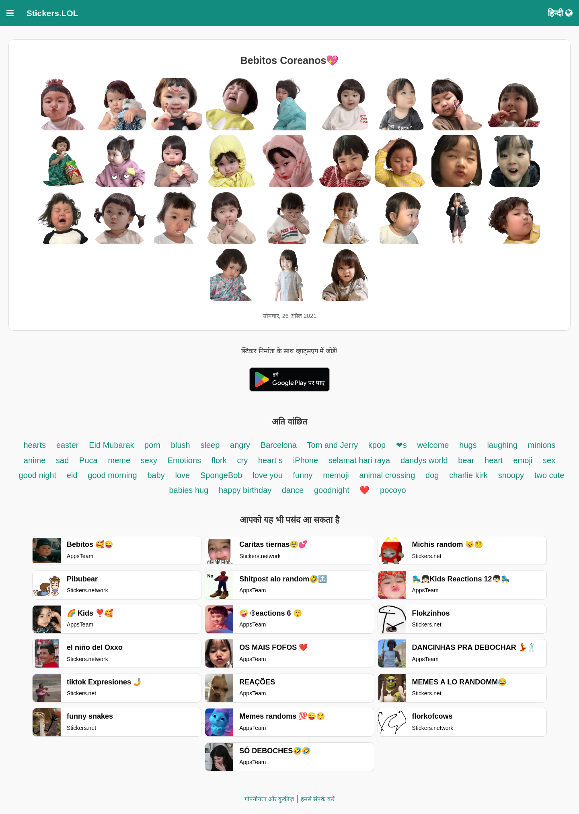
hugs (467, 445)
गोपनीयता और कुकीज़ (269, 798)
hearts (35, 445)
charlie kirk (468, 475)
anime (34, 460)
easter (67, 445)
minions (542, 445)
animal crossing (387, 475)
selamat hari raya (359, 460)
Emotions (184, 460)
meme (119, 460)
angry (240, 445)
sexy (149, 460)
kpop (378, 445)
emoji (522, 460)
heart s (270, 460)
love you (269, 475)
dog (432, 475)
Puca (88, 460)
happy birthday (246, 490)
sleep (210, 445)
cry (242, 460)
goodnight (332, 490)
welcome (433, 445)
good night (37, 475)
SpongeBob (221, 475)
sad (62, 460)
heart (494, 460)
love (182, 475)
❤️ (364, 490)
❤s (401, 445)
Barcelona (280, 445)
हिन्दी (560, 13)
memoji (336, 475)
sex (549, 460)
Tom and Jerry (333, 445)
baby (155, 475)
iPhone (306, 460)
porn (152, 445)
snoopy (511, 475)
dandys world (425, 460)
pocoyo (393, 490)
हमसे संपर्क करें (318, 798)
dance (294, 490)
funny (302, 475)
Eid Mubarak (112, 445)
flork (219, 460)
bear (466, 460)
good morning (112, 475)
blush (180, 445)
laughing (503, 445)
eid (72, 475)
